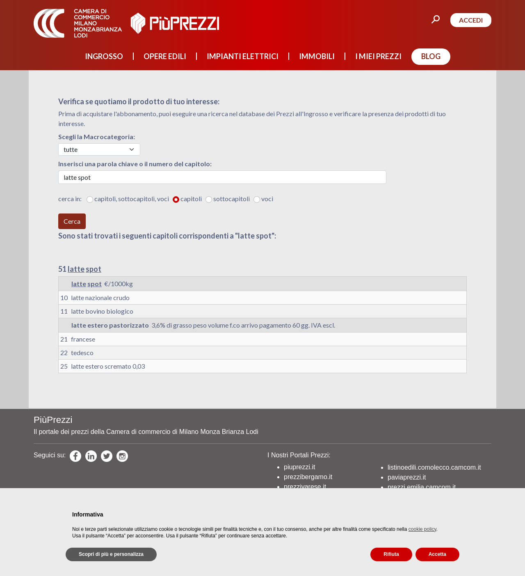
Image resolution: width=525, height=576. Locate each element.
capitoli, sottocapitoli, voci (132, 198)
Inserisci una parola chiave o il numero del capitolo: (135, 164)
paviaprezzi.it (407, 477)
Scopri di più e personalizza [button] (111, 554)
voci (267, 198)
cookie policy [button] (422, 529)
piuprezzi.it (299, 467)
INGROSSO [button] (104, 56)
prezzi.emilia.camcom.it (422, 487)
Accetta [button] (437, 554)
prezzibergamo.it (308, 476)
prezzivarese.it (305, 486)
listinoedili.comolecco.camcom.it (434, 467)
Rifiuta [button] (391, 554)
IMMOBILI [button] (317, 56)
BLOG (431, 56)
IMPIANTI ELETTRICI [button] (242, 56)
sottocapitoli (232, 198)
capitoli (192, 198)
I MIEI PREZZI (378, 56)
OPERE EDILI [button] (165, 56)
